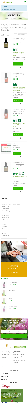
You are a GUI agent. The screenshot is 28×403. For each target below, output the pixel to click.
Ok (12, 400)
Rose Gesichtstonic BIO (13, 282)
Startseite (4, 198)
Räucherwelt (5, 231)
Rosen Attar (10, 298)
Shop (3, 202)
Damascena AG (20, 40)
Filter (2, 34)
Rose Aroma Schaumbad (13, 306)
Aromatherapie (5, 206)
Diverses (4, 233)
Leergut (4, 224)
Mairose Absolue (12, 290)
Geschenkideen (5, 217)
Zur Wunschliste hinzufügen (17, 67)
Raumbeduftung (6, 211)
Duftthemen (5, 213)
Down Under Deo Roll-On (17, 113)
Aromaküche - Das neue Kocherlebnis (11, 204)
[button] (24, 279)
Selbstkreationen (6, 219)
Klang (3, 228)
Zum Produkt (16, 153)
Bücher (3, 222)
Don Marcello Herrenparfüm (18, 41)
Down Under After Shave (17, 76)
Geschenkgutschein (16, 147)
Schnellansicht (14, 67)
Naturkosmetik (5, 208)
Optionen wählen (17, 64)
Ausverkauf (4, 226)
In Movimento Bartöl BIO (17, 166)
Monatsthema (5, 235)
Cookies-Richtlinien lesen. (16, 398)
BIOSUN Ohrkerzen (6, 215)
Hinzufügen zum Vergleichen (20, 67)
